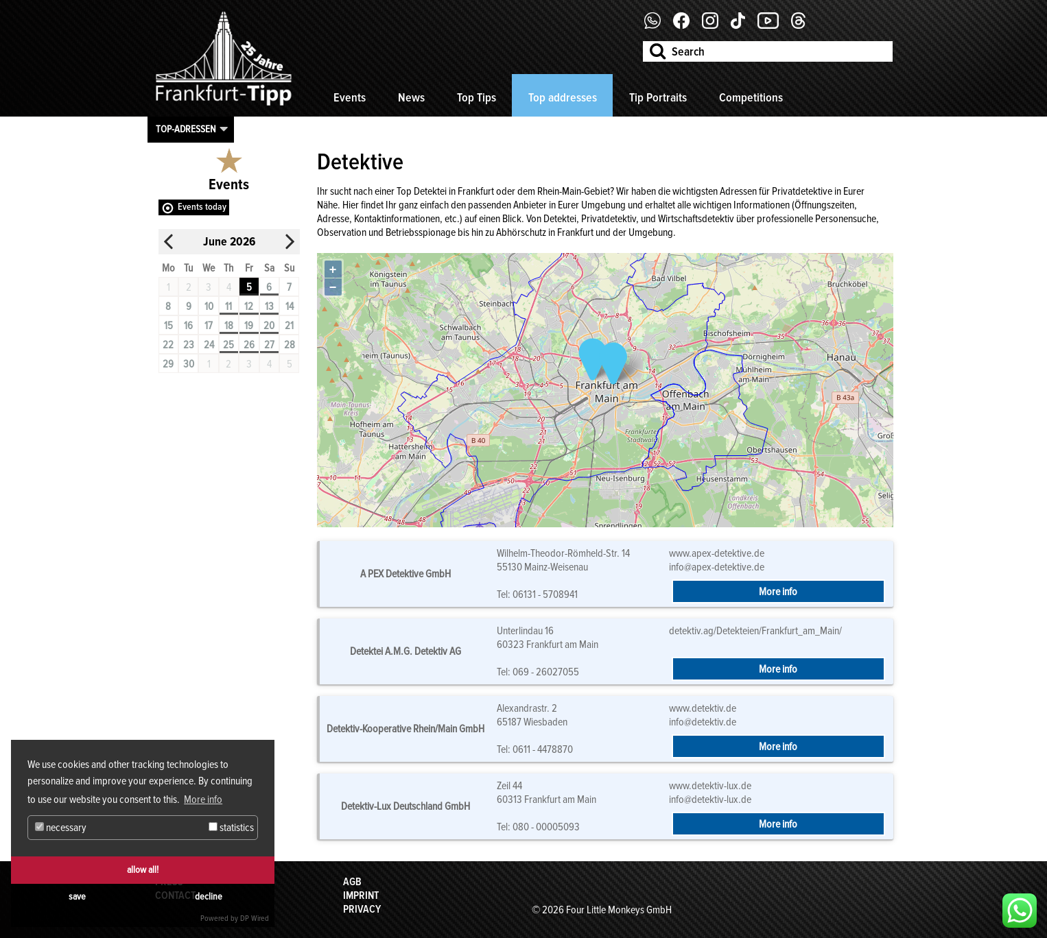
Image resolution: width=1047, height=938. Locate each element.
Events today (202, 207)
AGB (352, 882)
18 (228, 326)
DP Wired (254, 918)
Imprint (361, 895)
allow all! (142, 870)
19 (248, 326)
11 (228, 306)
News (411, 97)
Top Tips (476, 97)
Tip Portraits (658, 97)
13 (269, 306)
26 (249, 345)
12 (248, 306)
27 (269, 345)
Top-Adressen (186, 129)
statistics (231, 827)
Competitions (751, 97)
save (77, 896)
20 (268, 326)
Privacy (362, 909)
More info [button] (203, 799)
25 (228, 345)
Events (349, 97)
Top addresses (562, 97)
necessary (60, 827)
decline (208, 896)
